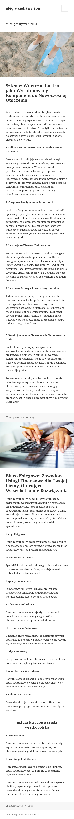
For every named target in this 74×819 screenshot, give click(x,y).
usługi (31, 417)
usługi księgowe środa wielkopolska (37, 725)
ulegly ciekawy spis (23, 8)
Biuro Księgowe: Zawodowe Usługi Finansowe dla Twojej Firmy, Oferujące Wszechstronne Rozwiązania (37, 483)
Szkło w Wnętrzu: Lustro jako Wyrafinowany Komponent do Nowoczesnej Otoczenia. (36, 93)
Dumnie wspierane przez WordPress (23, 814)
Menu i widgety (65, 11)
